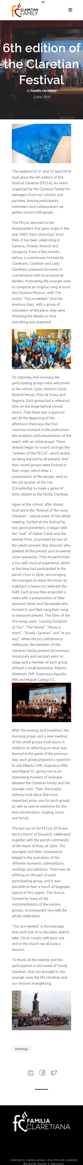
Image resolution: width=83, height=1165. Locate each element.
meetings (21, 1049)
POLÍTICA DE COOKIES (62, 1160)
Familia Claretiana (43, 90)
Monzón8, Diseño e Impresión (43, 1163)
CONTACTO (17, 1160)
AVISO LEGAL (36, 1160)
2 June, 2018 (41, 97)
